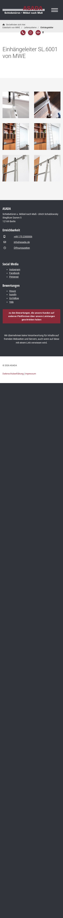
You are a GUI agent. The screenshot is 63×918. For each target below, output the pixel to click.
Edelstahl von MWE (11, 27)
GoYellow (14, 298)
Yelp (11, 302)
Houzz (12, 291)
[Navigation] (54, 10)
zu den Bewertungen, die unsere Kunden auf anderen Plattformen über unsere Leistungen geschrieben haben (31, 316)
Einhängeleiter (46, 27)
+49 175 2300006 (23, 236)
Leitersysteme (30, 27)
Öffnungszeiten (22, 248)
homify (12, 294)
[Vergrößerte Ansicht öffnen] (16, 105)
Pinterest (14, 276)
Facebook (14, 273)
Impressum (30, 373)
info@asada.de (22, 242)
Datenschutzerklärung (13, 373)
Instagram (14, 269)
